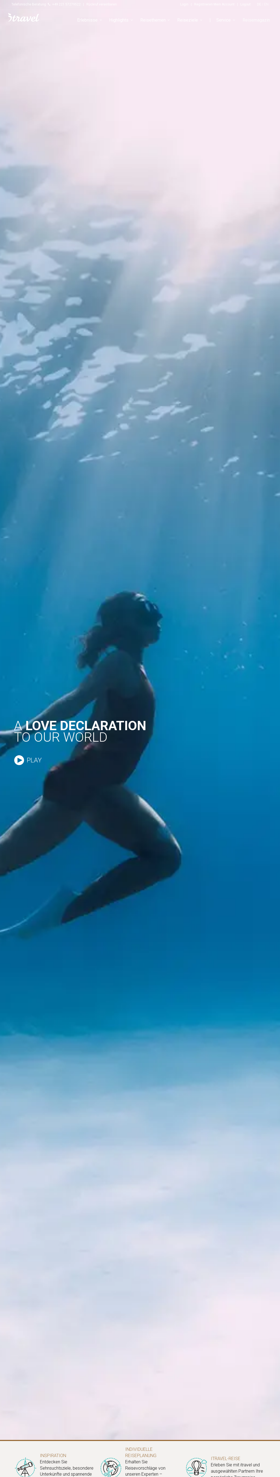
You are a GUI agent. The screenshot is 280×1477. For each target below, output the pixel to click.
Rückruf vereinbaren (101, 4)
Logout (245, 4)
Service (227, 20)
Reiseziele (190, 20)
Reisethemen (156, 20)
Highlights (122, 20)
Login (184, 4)
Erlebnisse (90, 20)
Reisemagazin (256, 20)
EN (266, 4)
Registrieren (203, 4)
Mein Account (224, 4)
